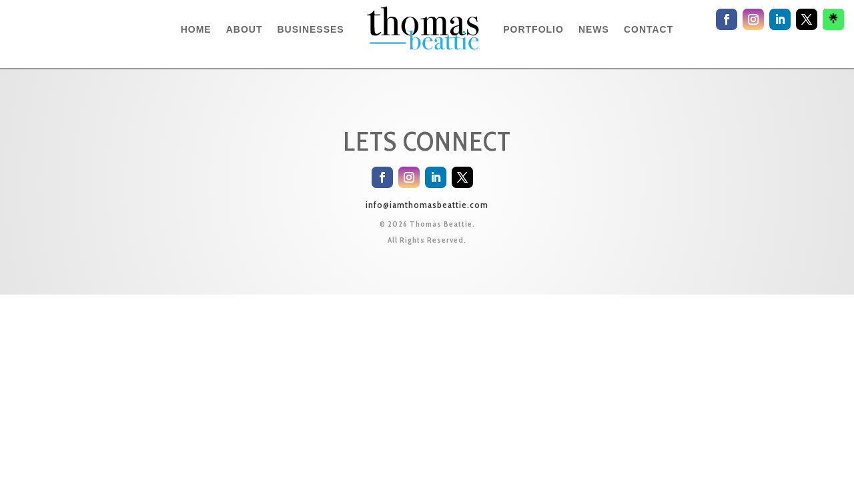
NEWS (593, 29)
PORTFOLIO (533, 29)
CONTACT (648, 29)
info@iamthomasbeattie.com (427, 205)
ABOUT (244, 29)
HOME (196, 29)
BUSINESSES (310, 29)
